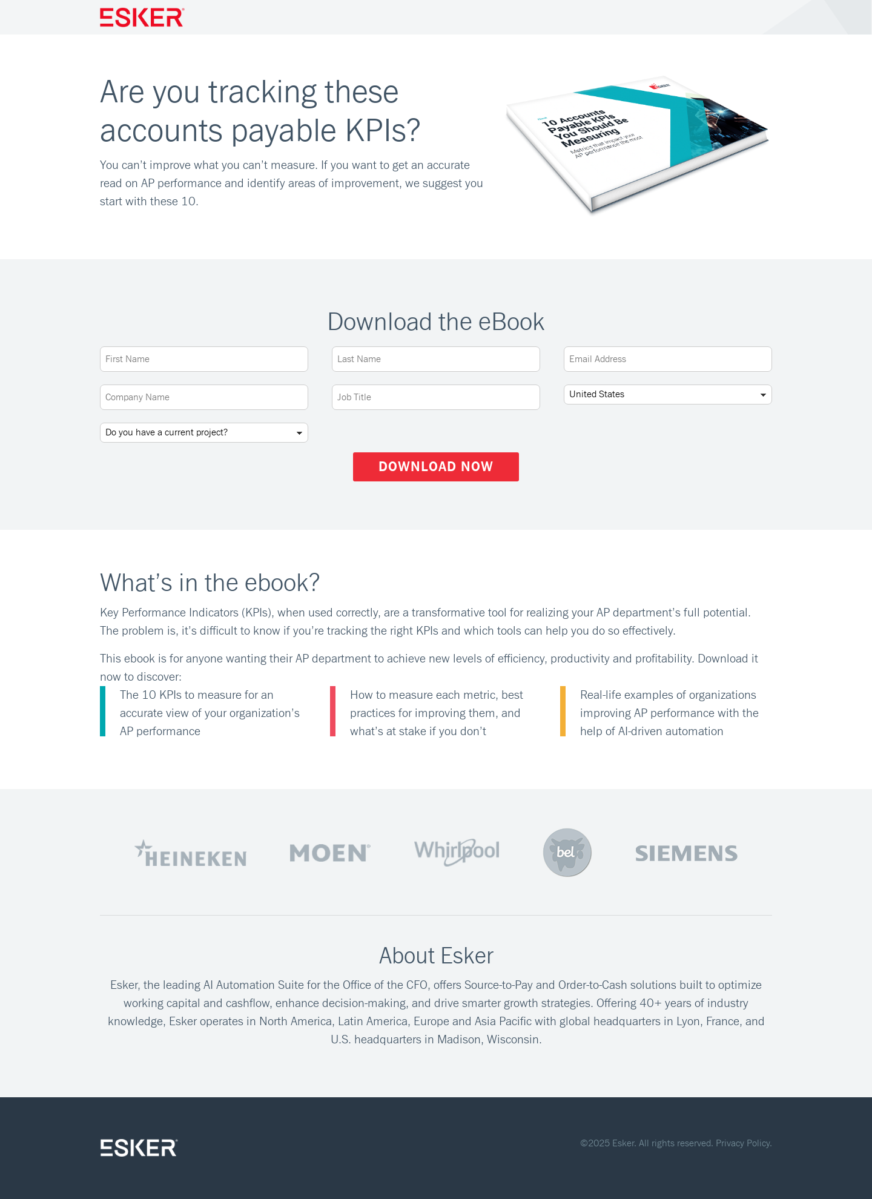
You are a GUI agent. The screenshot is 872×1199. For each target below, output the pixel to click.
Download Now (436, 467)
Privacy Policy (743, 1143)
